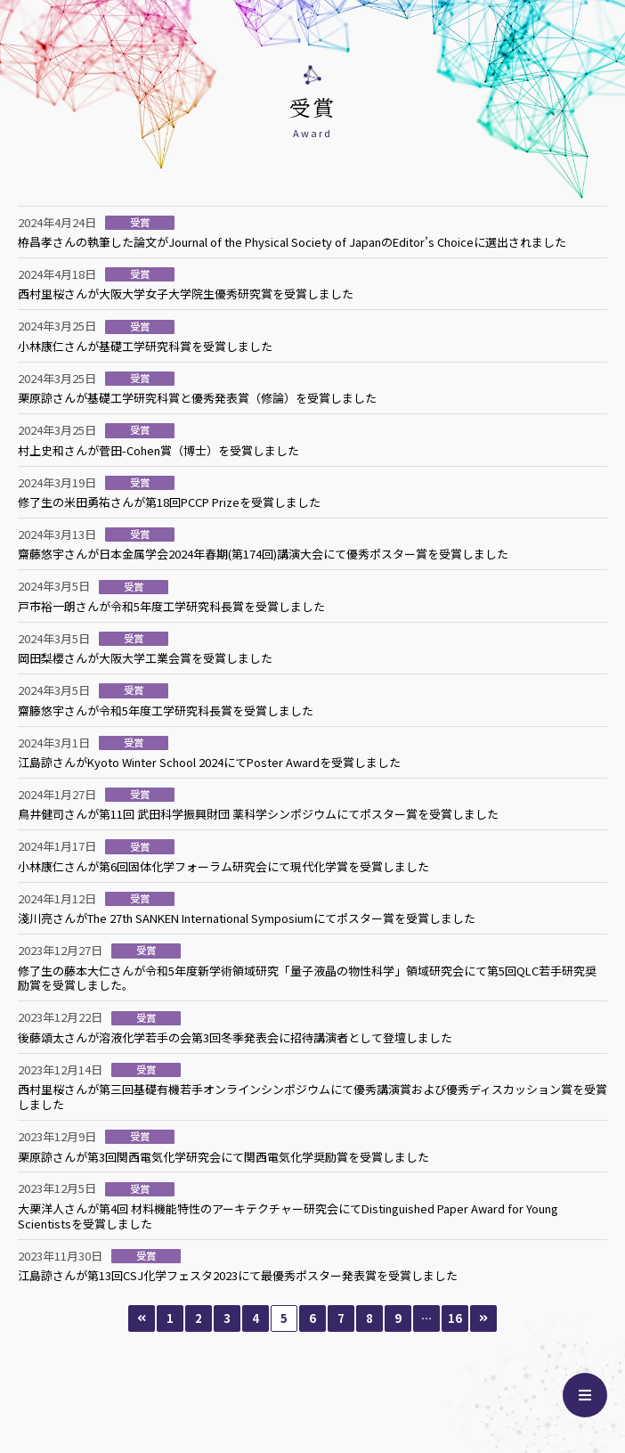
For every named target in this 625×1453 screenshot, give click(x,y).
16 (455, 1318)
